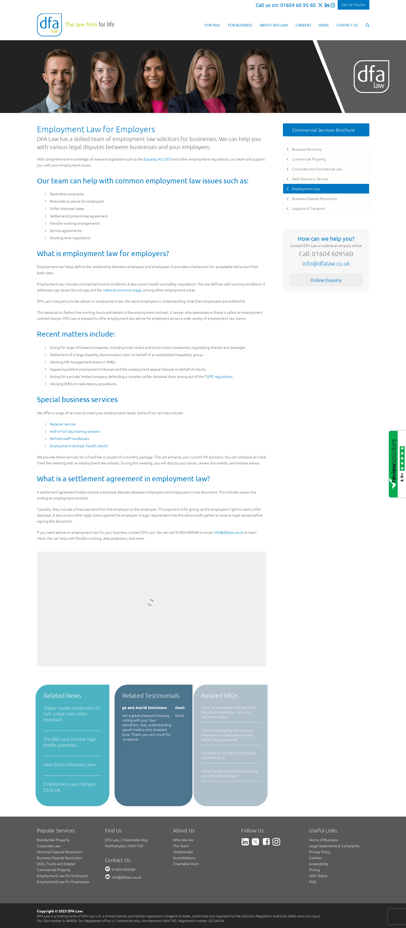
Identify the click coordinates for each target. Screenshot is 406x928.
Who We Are (183, 839)
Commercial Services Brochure (323, 130)
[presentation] (122, 749)
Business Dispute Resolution (59, 857)
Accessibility (318, 863)
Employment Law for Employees (63, 881)
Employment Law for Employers (62, 875)
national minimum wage (122, 289)
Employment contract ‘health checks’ (79, 445)
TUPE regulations (218, 376)
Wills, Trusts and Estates (56, 863)
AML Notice (318, 875)
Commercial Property (54, 869)
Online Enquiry (326, 280)
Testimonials (183, 851)
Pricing (314, 869)
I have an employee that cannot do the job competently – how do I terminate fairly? (228, 712)
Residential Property (53, 839)
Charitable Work (186, 863)
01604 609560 (123, 869)
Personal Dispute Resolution (59, 851)
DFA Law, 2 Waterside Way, (126, 839)
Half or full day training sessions (75, 431)
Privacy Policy (319, 851)
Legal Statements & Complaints (334, 845)
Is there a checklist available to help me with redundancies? (229, 773)
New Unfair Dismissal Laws (69, 764)
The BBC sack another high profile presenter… (69, 741)
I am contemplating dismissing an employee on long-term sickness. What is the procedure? (227, 734)
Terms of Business (323, 839)
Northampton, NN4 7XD (124, 845)
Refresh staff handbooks (69, 438)
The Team (181, 845)
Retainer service (63, 423)
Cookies (315, 857)
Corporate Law (49, 845)
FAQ (312, 881)
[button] (367, 25)
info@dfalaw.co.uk (228, 532)
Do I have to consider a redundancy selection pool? (229, 755)
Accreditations (184, 857)
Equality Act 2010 (158, 159)
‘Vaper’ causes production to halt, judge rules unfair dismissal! (71, 713)
